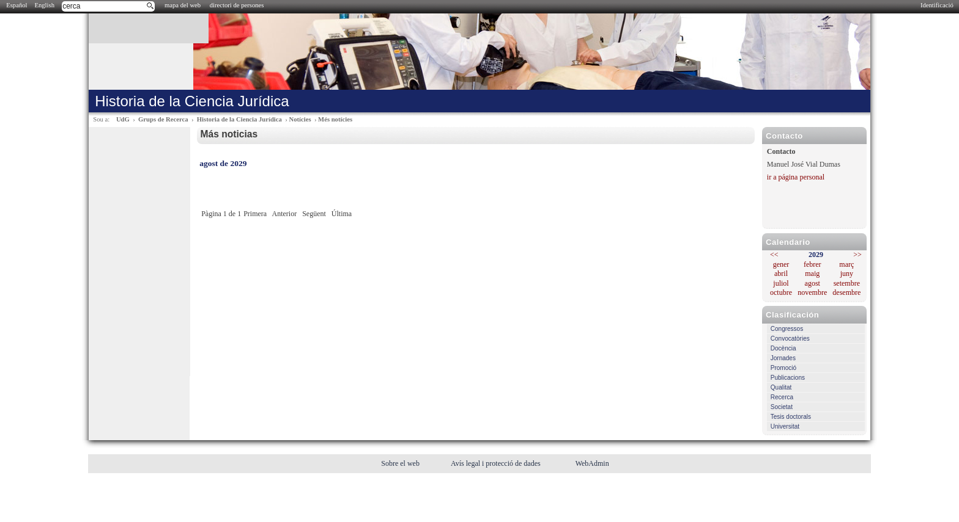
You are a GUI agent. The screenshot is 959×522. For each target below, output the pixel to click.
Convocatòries (790, 338)
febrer (812, 264)
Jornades (783, 358)
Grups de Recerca (163, 119)
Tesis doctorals (791, 416)
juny (846, 273)
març (846, 264)
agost (812, 283)
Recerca (782, 397)
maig (812, 273)
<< (774, 254)
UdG (123, 119)
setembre (847, 283)
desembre (846, 292)
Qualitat (781, 387)
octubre (781, 292)
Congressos (787, 328)
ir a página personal (795, 177)
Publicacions (788, 377)
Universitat (785, 426)
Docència (783, 348)
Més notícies (335, 119)
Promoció (783, 367)
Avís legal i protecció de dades (496, 463)
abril (781, 273)
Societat (782, 407)
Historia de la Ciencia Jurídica (239, 119)
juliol (780, 283)
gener (781, 264)
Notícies (300, 119)
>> (857, 254)
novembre (812, 292)
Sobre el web (401, 463)
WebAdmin (592, 463)
